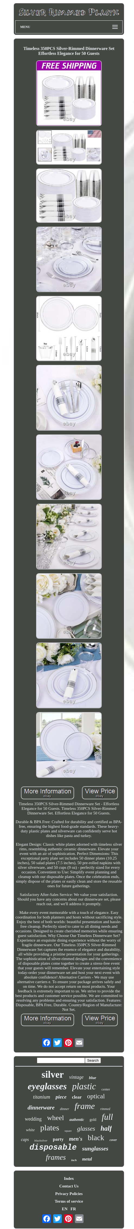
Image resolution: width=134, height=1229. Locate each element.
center (105, 1089)
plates (49, 1127)
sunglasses (95, 1148)
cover (113, 1140)
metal (87, 1159)
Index (69, 1178)
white (30, 1130)
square (68, 1130)
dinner (64, 1109)
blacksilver (40, 1140)
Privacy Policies (68, 1194)
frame (85, 1106)
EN (65, 1209)
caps (25, 1139)
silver (53, 1074)
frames (56, 1157)
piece (61, 1097)
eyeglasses (47, 1086)
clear (77, 1097)
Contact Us (68, 1186)
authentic (76, 1120)
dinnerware (41, 1107)
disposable (53, 1147)
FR (73, 1209)
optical (96, 1096)
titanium (41, 1097)
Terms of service (69, 1201)
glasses (86, 1128)
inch (73, 1160)
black (96, 1137)
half (106, 1128)
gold (93, 1120)
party (58, 1139)
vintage (76, 1077)
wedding (33, 1119)
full (107, 1117)
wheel (55, 1118)
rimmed (105, 1109)
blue (92, 1078)
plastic (84, 1086)
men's (75, 1139)
